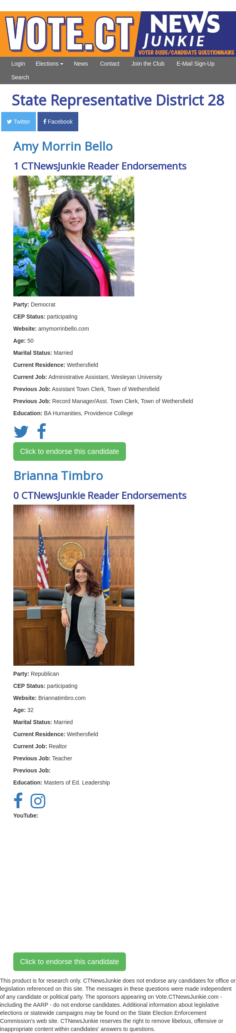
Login (18, 63)
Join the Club (148, 63)
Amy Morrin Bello (63, 146)
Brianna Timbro (58, 475)
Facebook (58, 121)
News (81, 63)
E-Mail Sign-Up (196, 63)
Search (20, 77)
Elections (49, 63)
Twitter (18, 121)
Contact (109, 63)
